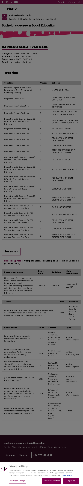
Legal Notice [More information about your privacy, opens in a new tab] (66, 478)
